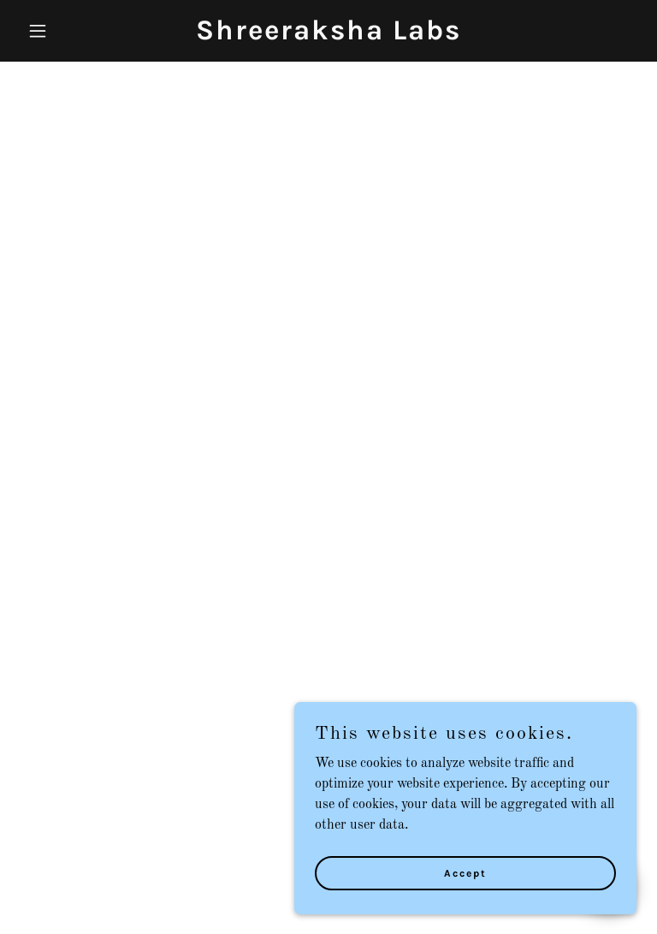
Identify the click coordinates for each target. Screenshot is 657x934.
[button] (67, 31)
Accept (465, 872)
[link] (328, 36)
